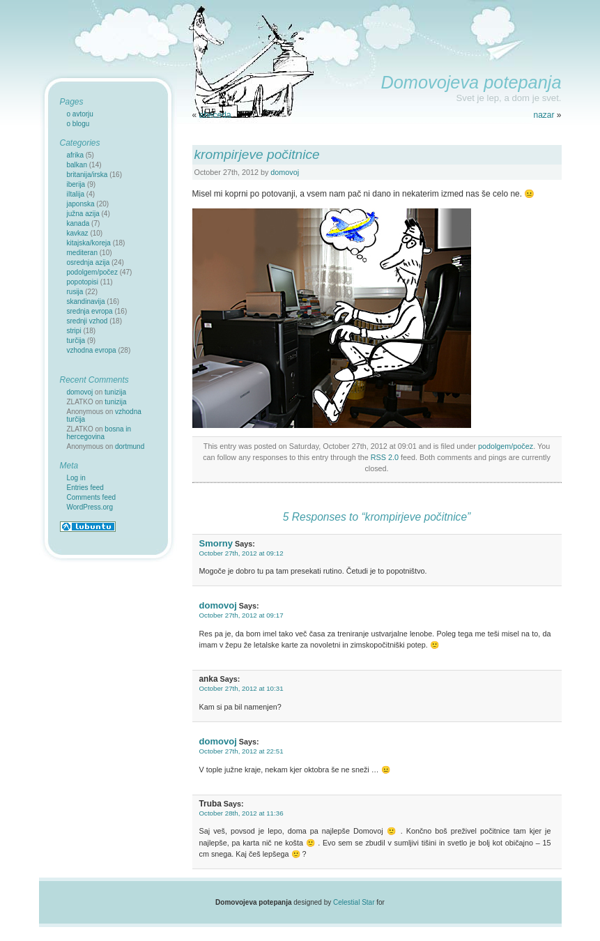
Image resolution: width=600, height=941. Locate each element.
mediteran (82, 253)
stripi (74, 331)
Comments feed (91, 497)
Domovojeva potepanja (470, 82)
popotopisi (83, 282)
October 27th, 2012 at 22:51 (241, 751)
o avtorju (80, 114)
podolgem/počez (505, 446)
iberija (76, 184)
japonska (81, 204)
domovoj (284, 172)
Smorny (216, 543)
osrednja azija (88, 262)
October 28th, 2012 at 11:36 (241, 813)
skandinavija (86, 301)
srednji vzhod (87, 321)
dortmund (129, 446)
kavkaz (78, 233)
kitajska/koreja (89, 243)
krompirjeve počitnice (257, 154)
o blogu (78, 124)
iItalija (76, 194)
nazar (543, 115)
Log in (76, 478)
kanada (78, 223)
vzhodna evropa (91, 350)
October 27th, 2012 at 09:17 (241, 615)
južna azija (83, 213)
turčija (76, 340)
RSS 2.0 (385, 457)
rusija (75, 292)
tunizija (115, 392)
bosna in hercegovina (99, 433)
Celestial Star (353, 902)
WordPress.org (90, 507)
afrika (75, 155)
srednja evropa (90, 311)
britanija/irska (87, 174)
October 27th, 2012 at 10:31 (241, 688)
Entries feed (85, 487)
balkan (77, 165)
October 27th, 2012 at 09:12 (241, 553)
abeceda (215, 115)
